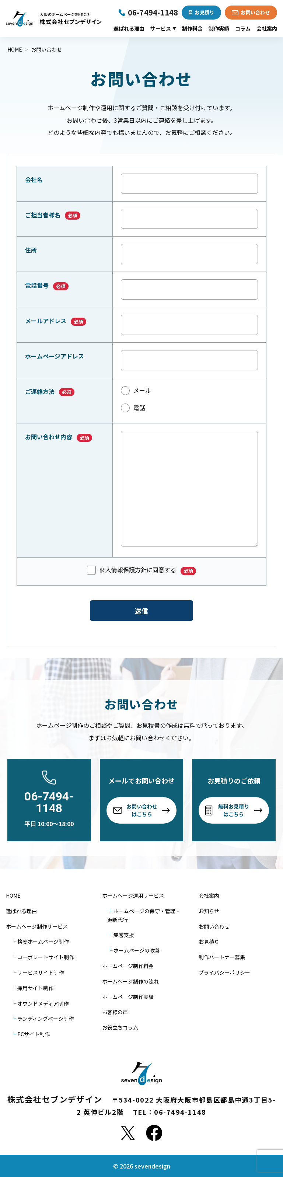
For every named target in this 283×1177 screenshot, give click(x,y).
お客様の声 (115, 1012)
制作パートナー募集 (222, 957)
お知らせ (209, 911)
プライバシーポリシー (224, 972)
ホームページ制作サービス (37, 926)
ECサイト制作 (33, 1034)
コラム (243, 28)
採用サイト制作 (35, 988)
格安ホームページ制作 (43, 941)
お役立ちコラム (120, 1027)
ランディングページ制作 (45, 1018)
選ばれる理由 (128, 28)
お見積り (209, 941)
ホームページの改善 (136, 950)
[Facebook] (154, 1133)
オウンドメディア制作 (43, 1003)
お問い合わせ (214, 926)
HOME (13, 895)
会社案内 (266, 28)
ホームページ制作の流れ (130, 981)
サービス (163, 28)
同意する (164, 569)
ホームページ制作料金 (128, 966)
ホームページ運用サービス (133, 895)
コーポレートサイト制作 (45, 957)
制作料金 (192, 28)
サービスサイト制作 (40, 972)
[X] (128, 1133)
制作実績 (219, 28)
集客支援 (123, 935)
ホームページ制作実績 (128, 996)
